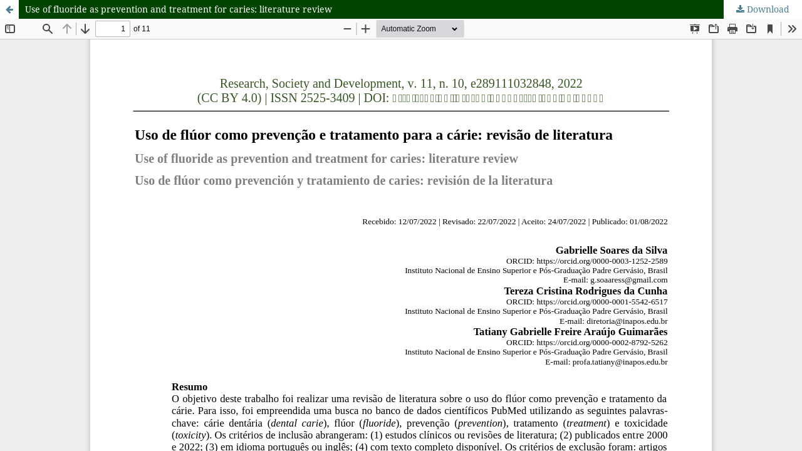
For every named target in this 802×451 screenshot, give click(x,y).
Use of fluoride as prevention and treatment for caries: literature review (178, 9)
